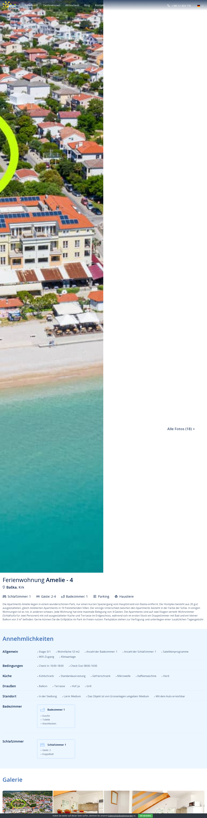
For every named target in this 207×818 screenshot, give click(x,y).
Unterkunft (31, 5)
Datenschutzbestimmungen (120, 815)
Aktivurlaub (72, 5)
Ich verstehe (145, 815)
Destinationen (51, 5)
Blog (87, 5)
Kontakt (100, 5)
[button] (200, 6)
